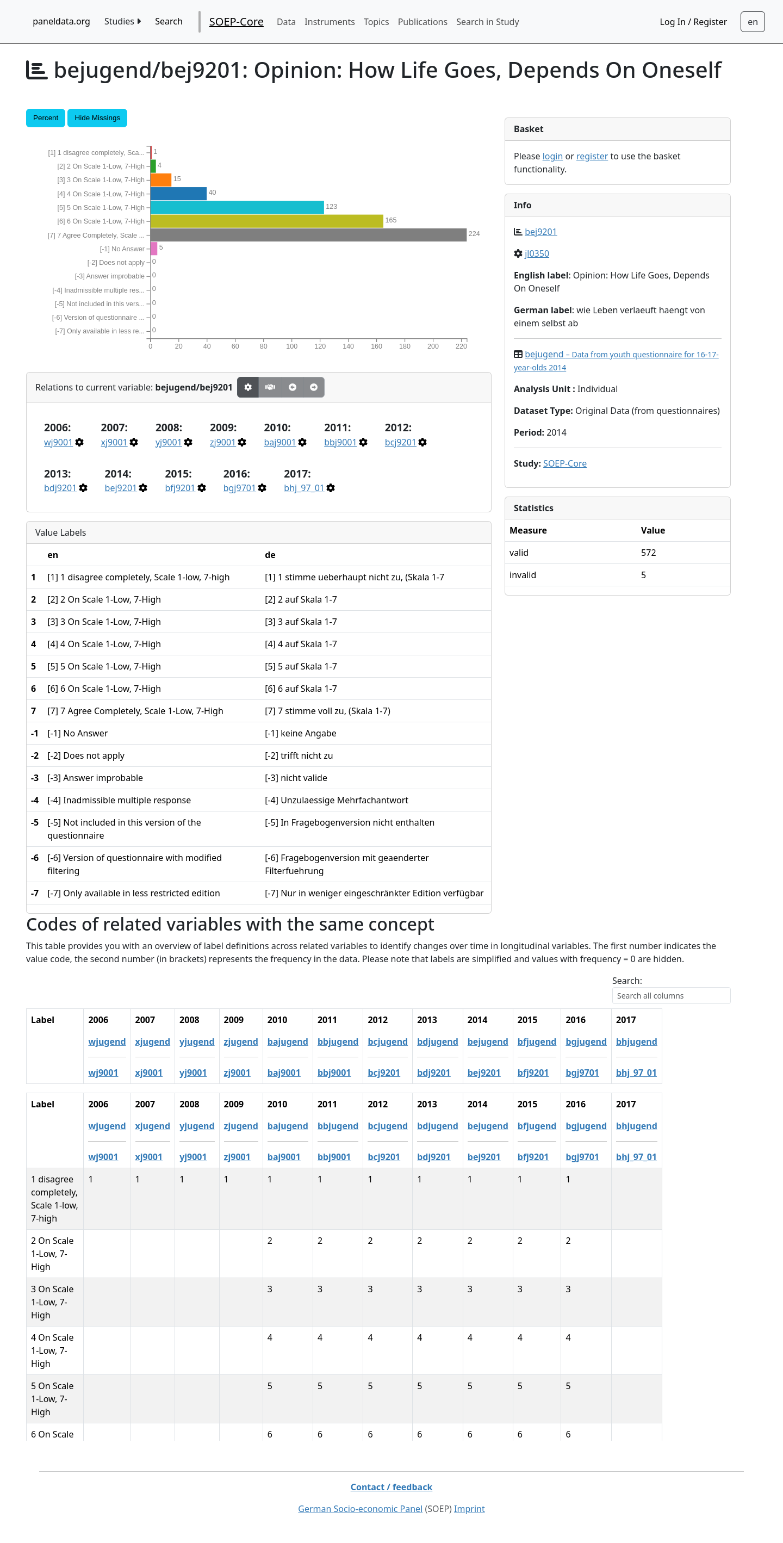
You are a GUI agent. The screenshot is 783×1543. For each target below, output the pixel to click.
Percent (45, 118)
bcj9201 (401, 442)
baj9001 (280, 442)
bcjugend (457, 1042)
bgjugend (655, 1042)
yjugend (265, 1042)
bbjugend (406, 1042)
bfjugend (605, 1042)
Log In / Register (694, 22)
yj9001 (169, 442)
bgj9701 (239, 488)
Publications (423, 22)
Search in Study (487, 22)
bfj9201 (180, 488)
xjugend (221, 1042)
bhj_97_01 (304, 488)
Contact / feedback (392, 1487)
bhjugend (705, 1042)
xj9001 (114, 442)
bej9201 (121, 488)
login (553, 156)
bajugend (356, 1042)
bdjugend (506, 1042)
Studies (122, 21)
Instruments (329, 22)
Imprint (469, 1509)
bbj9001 (340, 442)
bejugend (556, 1042)
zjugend (310, 1042)
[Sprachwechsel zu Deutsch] (753, 21)
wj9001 (58, 442)
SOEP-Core (236, 21)
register (592, 156)
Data (286, 22)
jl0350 (537, 253)
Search (169, 21)
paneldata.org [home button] (61, 21)
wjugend (176, 1042)
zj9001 (223, 442)
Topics (376, 22)
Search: (627, 981)
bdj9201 (60, 488)
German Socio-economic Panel (360, 1509)
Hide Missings (97, 118)
